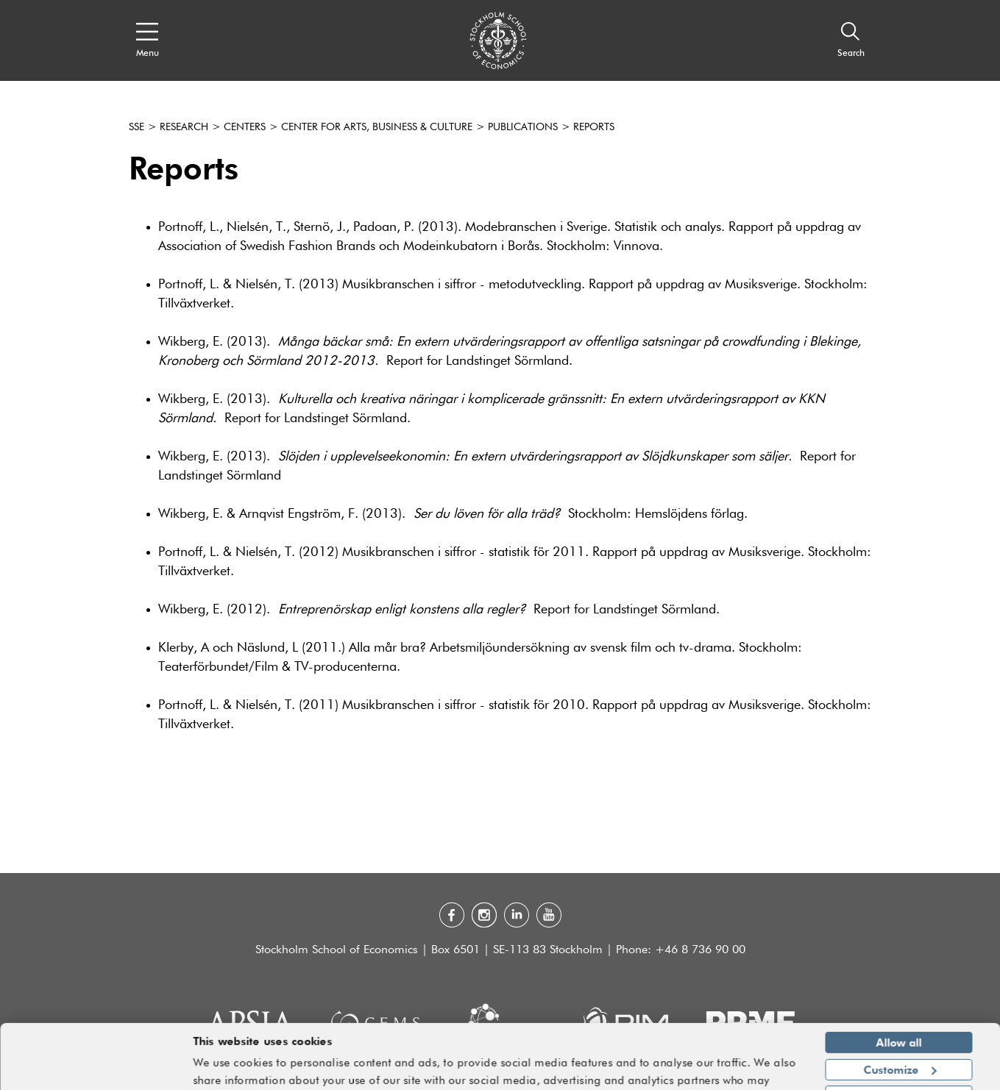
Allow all (899, 998)
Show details (760, 1072)
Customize (899, 1024)
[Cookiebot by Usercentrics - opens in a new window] (95, 1070)
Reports (593, 127)
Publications (523, 127)
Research (184, 127)
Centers (245, 127)
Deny (898, 1051)
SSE (136, 127)
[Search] (851, 40)
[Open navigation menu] (147, 40)
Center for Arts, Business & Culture (376, 127)
